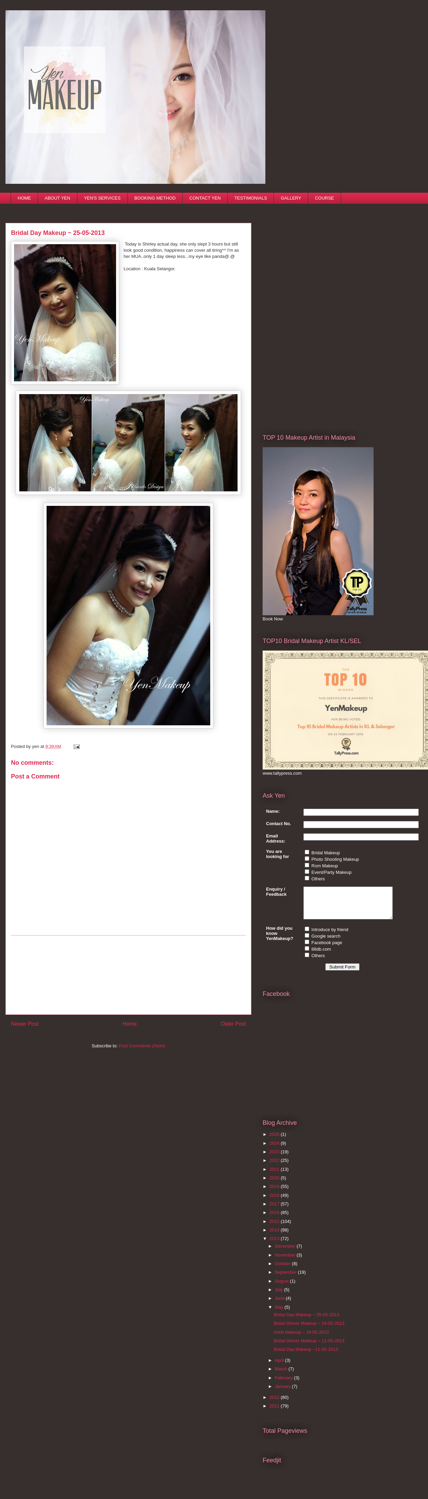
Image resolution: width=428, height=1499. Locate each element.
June (280, 1304)
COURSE (324, 198)
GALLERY (291, 198)
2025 (275, 1140)
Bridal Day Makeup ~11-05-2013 (306, 1355)
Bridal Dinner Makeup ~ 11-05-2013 (309, 1346)
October (283, 1269)
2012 (275, 1403)
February (284, 1384)
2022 (275, 1166)
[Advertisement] (128, 975)
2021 (275, 1175)
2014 (275, 1236)
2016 (275, 1218)
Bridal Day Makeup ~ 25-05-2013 (306, 1320)
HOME (24, 198)
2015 (275, 1227)
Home (130, 1024)
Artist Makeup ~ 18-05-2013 (301, 1338)
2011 (275, 1412)
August (282, 1287)
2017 (275, 1210)
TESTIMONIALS (251, 198)
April (280, 1366)
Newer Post (25, 1024)
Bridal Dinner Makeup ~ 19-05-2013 (309, 1329)
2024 (275, 1149)
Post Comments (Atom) (142, 1045)
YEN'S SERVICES (102, 198)
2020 (275, 1184)
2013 (275, 1244)
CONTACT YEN (205, 198)
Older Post (233, 1024)
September (286, 1278)
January (283, 1392)
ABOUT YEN (58, 198)
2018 (275, 1201)
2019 (275, 1192)
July (279, 1295)
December (286, 1252)
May (280, 1313)
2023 (275, 1158)
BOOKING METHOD (155, 198)
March (282, 1375)
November (286, 1261)
